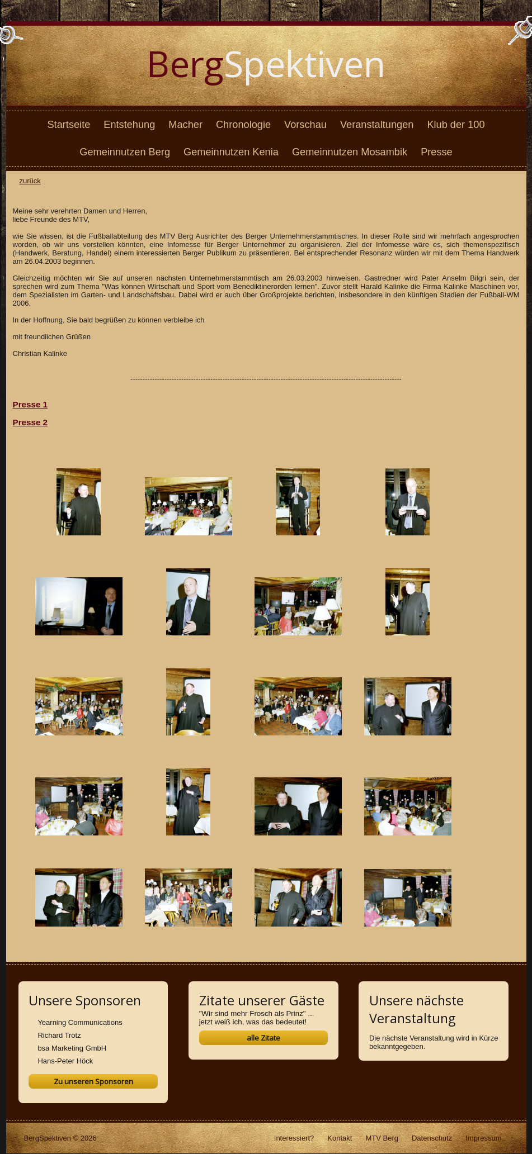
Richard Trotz (59, 1035)
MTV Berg (381, 1138)
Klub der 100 (455, 124)
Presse (437, 152)
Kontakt (339, 1138)
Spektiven (266, 63)
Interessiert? (294, 1138)
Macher (185, 124)
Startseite (68, 124)
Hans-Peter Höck (65, 1061)
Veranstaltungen (376, 124)
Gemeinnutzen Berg (124, 152)
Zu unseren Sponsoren (93, 1081)
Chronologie (243, 124)
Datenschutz (432, 1138)
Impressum (483, 1138)
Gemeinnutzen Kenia (231, 152)
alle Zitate (263, 1038)
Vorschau (305, 124)
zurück (30, 181)
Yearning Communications (79, 1022)
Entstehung (129, 124)
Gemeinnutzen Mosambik (349, 152)
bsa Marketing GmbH (71, 1048)
